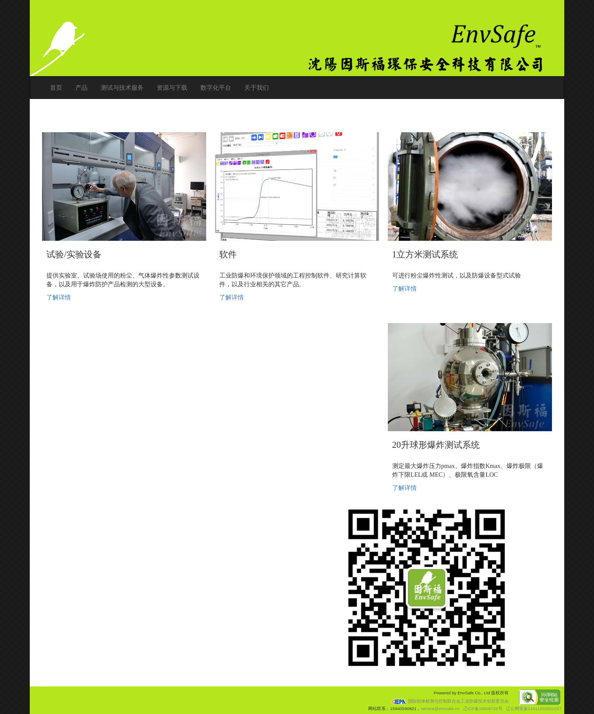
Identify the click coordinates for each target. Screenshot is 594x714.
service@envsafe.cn (440, 708)
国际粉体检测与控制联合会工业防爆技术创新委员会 (450, 701)
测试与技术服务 (122, 87)
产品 (81, 87)
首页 (56, 87)
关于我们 (256, 87)
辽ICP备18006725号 (483, 708)
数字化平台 (215, 87)
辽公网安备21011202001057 (533, 708)
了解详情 (58, 297)
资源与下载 (172, 87)
